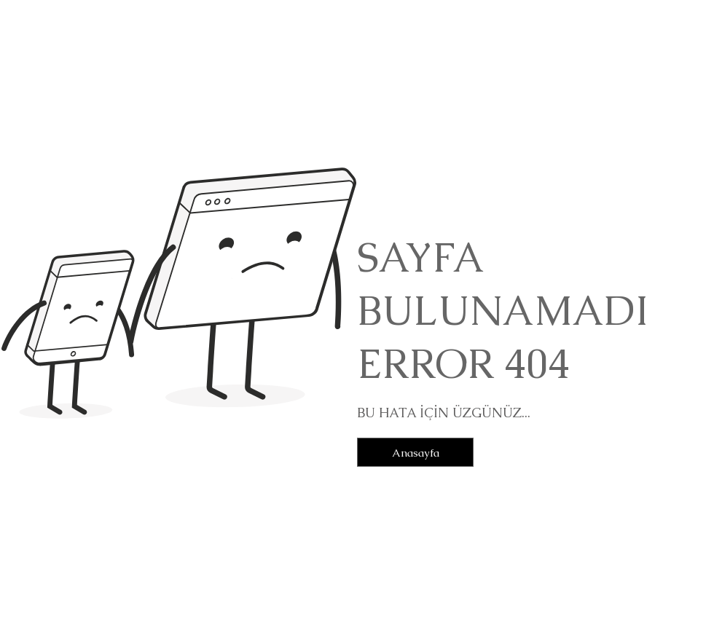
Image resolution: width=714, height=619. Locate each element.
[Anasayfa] (415, 452)
